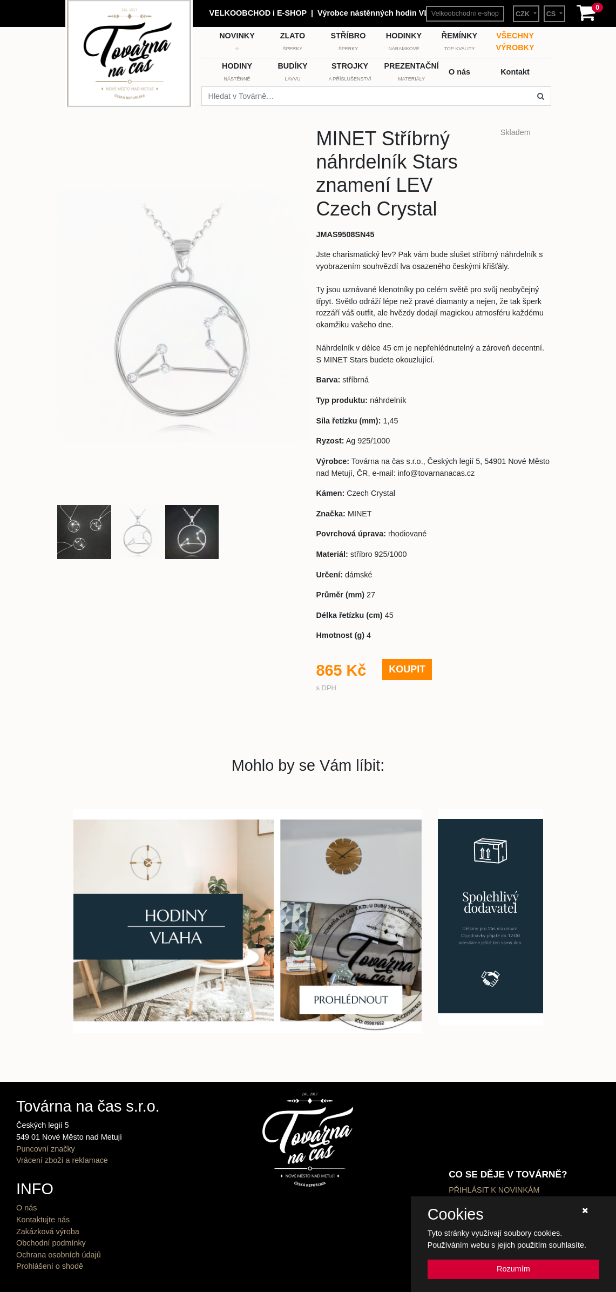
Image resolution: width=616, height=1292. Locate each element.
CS (552, 14)
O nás (26, 1207)
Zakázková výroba (47, 1231)
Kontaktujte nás (43, 1219)
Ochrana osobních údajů (58, 1254)
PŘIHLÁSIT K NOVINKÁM (494, 1190)
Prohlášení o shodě (49, 1266)
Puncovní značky (45, 1149)
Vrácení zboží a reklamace (62, 1160)
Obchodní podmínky (51, 1243)
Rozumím (513, 1268)
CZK (524, 14)
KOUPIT (407, 669)
